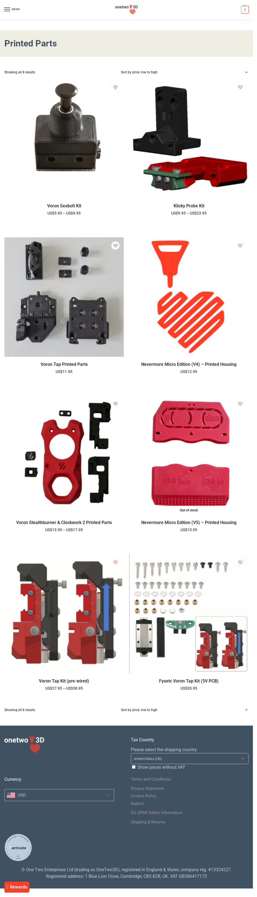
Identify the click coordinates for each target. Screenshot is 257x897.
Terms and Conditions (151, 779)
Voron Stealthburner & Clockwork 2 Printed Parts (64, 522)
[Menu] (12, 9)
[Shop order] (185, 72)
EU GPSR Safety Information (156, 812)
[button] (244, 9)
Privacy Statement (147, 788)
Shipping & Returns (148, 822)
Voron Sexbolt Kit (64, 205)
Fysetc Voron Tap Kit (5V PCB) (189, 681)
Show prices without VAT (161, 767)
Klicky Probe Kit (189, 205)
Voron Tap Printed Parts (64, 364)
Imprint (137, 803)
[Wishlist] (115, 87)
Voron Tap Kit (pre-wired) (64, 681)
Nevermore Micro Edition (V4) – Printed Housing (188, 364)
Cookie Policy (143, 795)
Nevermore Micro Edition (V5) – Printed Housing (188, 522)
